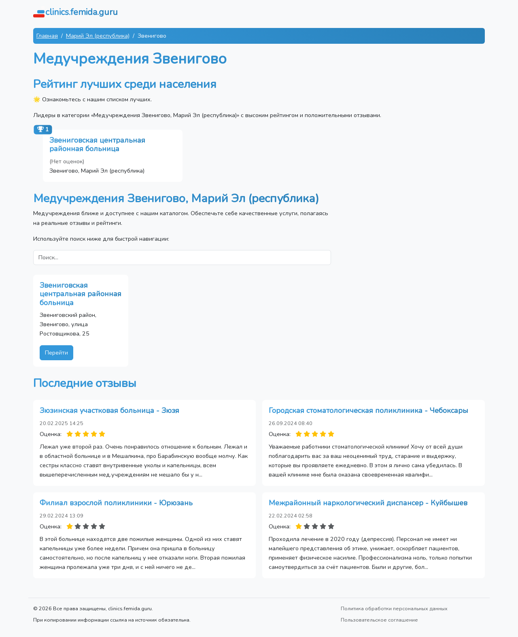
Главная (47, 36)
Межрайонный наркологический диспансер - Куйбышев (368, 503)
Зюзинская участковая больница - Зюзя (109, 410)
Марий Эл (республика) (98, 36)
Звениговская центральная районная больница (97, 144)
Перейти (56, 352)
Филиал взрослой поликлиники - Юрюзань (116, 503)
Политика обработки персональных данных (394, 608)
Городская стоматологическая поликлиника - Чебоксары (368, 410)
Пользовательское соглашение (379, 619)
